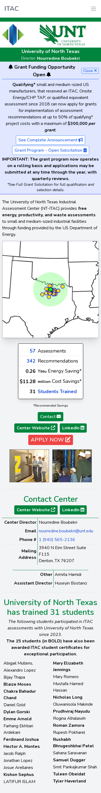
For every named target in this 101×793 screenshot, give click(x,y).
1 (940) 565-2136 (57, 540)
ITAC (11, 8)
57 (33, 351)
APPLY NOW (51, 439)
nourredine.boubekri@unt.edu (66, 531)
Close (90, 70)
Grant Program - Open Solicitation (51, 150)
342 (31, 361)
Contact (50, 417)
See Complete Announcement (50, 140)
